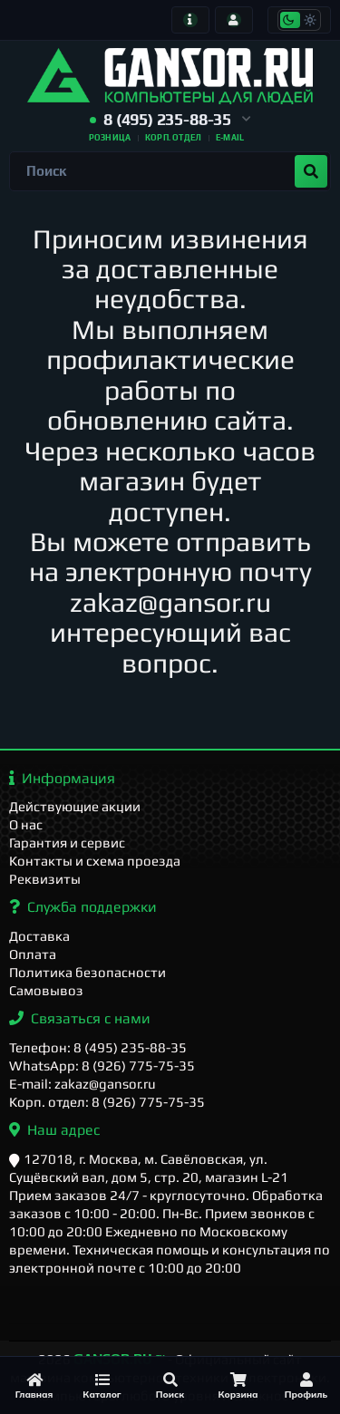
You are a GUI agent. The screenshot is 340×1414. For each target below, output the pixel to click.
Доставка (39, 936)
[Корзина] (238, 1385)
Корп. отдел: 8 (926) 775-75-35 (107, 1101)
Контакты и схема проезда (94, 860)
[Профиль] (306, 1385)
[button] (170, 120)
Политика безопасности (87, 972)
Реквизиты (45, 878)
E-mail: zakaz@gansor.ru (82, 1083)
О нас (26, 824)
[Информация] (190, 20)
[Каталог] (102, 1385)
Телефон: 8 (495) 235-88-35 (98, 1047)
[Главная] (34, 1385)
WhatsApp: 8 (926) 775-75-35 (102, 1065)
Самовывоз (46, 990)
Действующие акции (75, 806)
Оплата (32, 954)
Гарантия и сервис (67, 842)
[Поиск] (170, 1385)
